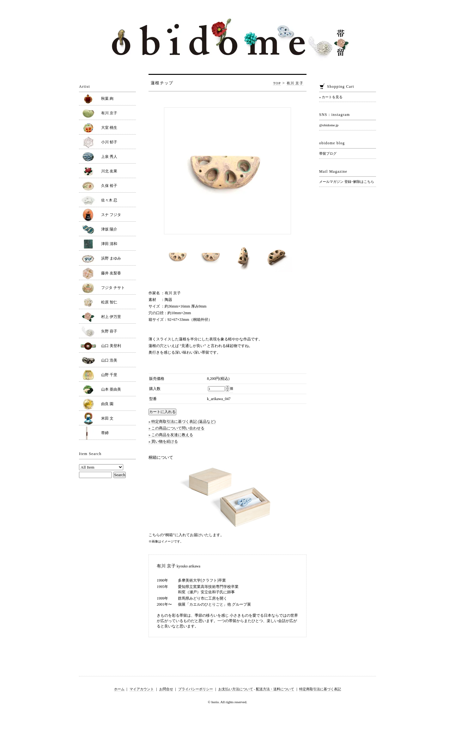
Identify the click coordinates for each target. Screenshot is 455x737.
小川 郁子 (109, 142)
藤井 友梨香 (111, 273)
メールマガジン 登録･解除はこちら (346, 181)
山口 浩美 (109, 360)
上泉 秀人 (109, 156)
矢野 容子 (109, 331)
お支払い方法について (235, 689)
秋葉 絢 (107, 98)
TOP (277, 83)
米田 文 (107, 418)
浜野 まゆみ (111, 258)
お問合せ (166, 689)
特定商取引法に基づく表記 (320, 689)
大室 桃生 (109, 127)
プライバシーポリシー (195, 689)
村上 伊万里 (111, 317)
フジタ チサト (113, 287)
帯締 (105, 433)
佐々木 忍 (109, 200)
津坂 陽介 (109, 229)
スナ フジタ (111, 215)
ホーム (119, 689)
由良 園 (107, 404)
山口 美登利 (111, 346)
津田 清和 (109, 244)
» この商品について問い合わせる (176, 428)
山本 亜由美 (111, 389)
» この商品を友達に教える (171, 435)
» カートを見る (331, 97)
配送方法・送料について (275, 689)
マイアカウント (142, 689)
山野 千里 (109, 375)
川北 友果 (109, 171)
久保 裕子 (109, 185)
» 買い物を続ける (163, 441)
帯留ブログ (328, 153)
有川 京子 (295, 83)
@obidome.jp (328, 125)
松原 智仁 (109, 302)
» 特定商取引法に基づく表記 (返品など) (182, 421)
